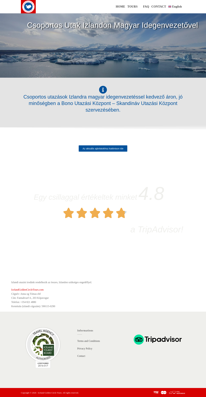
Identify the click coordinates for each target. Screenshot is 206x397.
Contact (81, 356)
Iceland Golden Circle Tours (50, 393)
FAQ (146, 6)
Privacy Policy (84, 348)
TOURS (132, 6)
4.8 (151, 193)
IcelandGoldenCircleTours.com (27, 289)
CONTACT (158, 6)
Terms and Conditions (88, 341)
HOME (120, 6)
